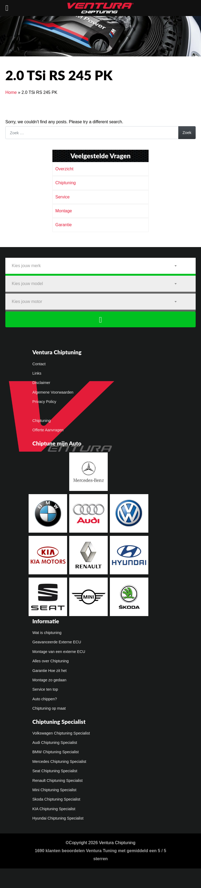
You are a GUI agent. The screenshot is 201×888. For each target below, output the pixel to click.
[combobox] (100, 266)
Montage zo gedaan (49, 680)
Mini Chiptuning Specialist (54, 790)
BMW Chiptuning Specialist (55, 752)
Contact (39, 364)
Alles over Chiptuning (50, 661)
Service (62, 197)
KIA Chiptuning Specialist (53, 809)
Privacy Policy (44, 402)
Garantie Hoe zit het (49, 671)
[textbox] (100, 266)
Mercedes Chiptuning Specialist (59, 762)
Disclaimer (41, 383)
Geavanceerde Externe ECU (56, 642)
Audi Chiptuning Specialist (54, 743)
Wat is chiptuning (46, 633)
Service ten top (45, 689)
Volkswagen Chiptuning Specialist (61, 733)
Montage (63, 211)
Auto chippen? (44, 699)
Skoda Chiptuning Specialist (56, 799)
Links (36, 373)
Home (11, 92)
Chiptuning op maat (49, 708)
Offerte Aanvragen (48, 430)
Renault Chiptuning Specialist (57, 781)
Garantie (63, 224)
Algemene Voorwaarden (53, 392)
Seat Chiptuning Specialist (54, 771)
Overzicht (64, 169)
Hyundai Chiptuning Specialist (57, 818)
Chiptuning (65, 182)
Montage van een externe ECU (58, 652)
